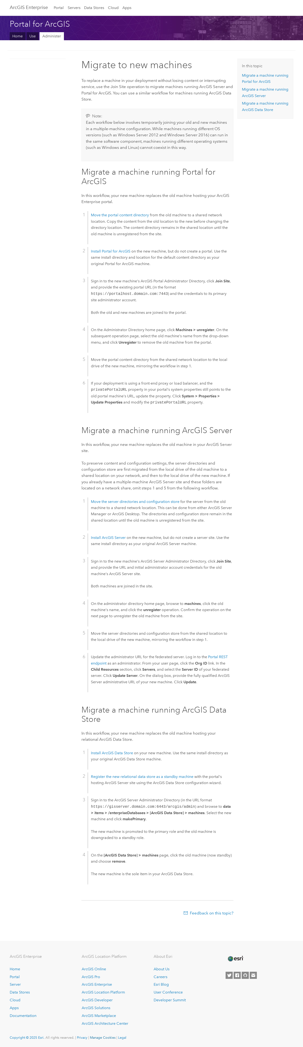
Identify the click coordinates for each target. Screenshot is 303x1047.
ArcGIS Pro (91, 977)
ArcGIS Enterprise (29, 7)
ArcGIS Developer (97, 1000)
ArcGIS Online (94, 969)
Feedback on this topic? (211, 913)
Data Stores (94, 7)
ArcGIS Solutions (96, 1008)
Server (15, 984)
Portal (59, 7)
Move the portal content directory (120, 215)
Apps (126, 7)
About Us (161, 969)
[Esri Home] (235, 958)
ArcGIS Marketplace (99, 1015)
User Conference (168, 992)
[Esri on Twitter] (229, 975)
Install (110, 251)
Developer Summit (170, 1000)
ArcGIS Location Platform (103, 992)
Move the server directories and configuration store (135, 501)
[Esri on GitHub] (245, 975)
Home (17, 36)
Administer (51, 36)
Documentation (23, 1015)
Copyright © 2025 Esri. (27, 1037)
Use (32, 36)
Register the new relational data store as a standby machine (142, 776)
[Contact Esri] (253, 975)
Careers (160, 977)
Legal (122, 1037)
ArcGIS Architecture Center (105, 1023)
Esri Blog (161, 984)
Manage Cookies (103, 1037)
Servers (74, 7)
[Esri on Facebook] (237, 975)
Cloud (113, 7)
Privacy (82, 1037)
